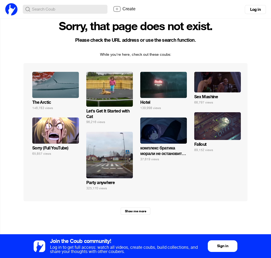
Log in (255, 9)
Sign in (222, 245)
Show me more (135, 211)
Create (124, 9)
